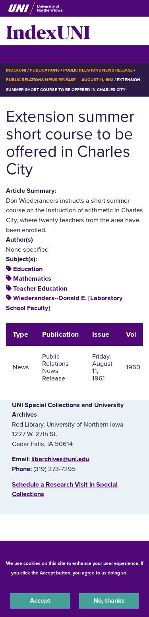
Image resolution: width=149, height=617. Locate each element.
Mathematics (32, 279)
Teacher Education (40, 289)
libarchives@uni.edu (60, 459)
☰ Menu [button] (20, 53)
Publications (44, 70)
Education (28, 269)
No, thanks (109, 601)
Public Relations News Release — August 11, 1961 (59, 79)
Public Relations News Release (98, 70)
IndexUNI (48, 31)
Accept (40, 601)
